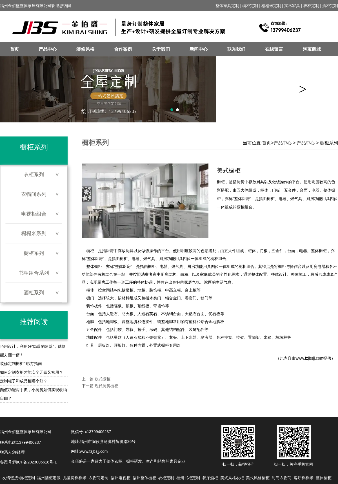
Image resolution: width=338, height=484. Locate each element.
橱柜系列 (34, 253)
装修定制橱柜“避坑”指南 (21, 363)
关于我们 (161, 49)
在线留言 (274, 49)
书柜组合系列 (34, 273)
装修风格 (85, 49)
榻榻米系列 (33, 233)
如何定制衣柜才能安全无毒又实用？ (31, 372)
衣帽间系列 (33, 194)
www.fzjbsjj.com (309, 358)
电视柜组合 (33, 214)
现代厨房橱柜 (106, 386)
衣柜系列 (34, 174)
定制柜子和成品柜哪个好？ (23, 381)
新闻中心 (199, 49)
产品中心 (48, 49)
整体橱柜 (94, 266)
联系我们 (236, 49)
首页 (14, 49)
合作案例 (123, 49)
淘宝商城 (312, 49)
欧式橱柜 (102, 379)
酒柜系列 (34, 292)
